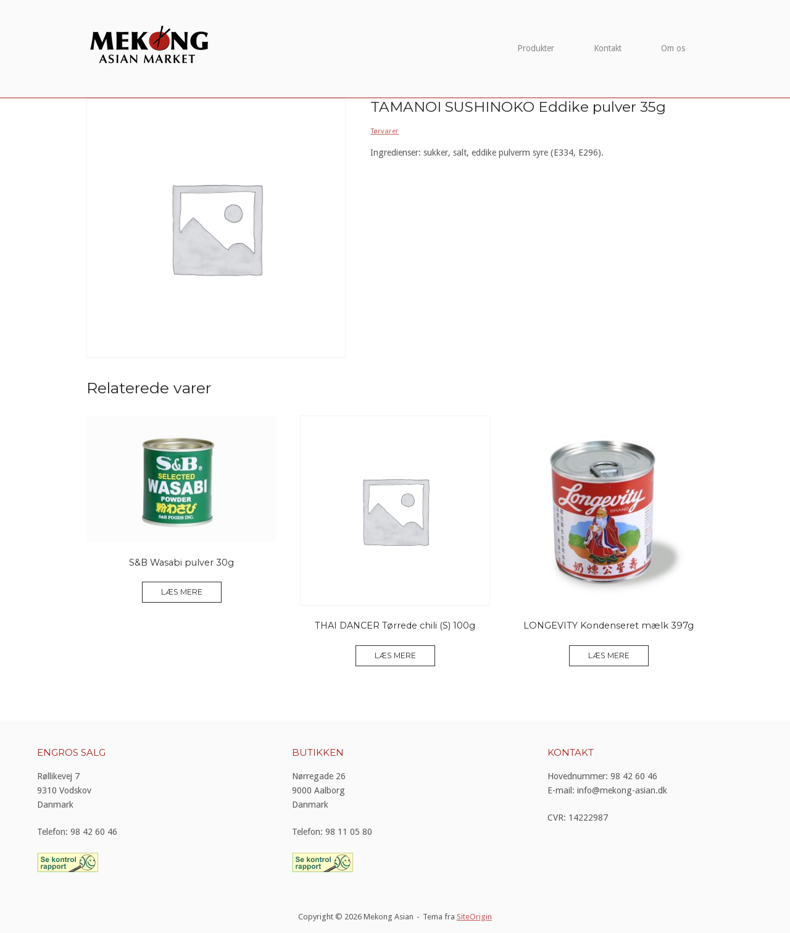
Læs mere (181, 591)
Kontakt (608, 48)
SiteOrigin (474, 916)
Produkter (535, 48)
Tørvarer (384, 131)
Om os (673, 48)
